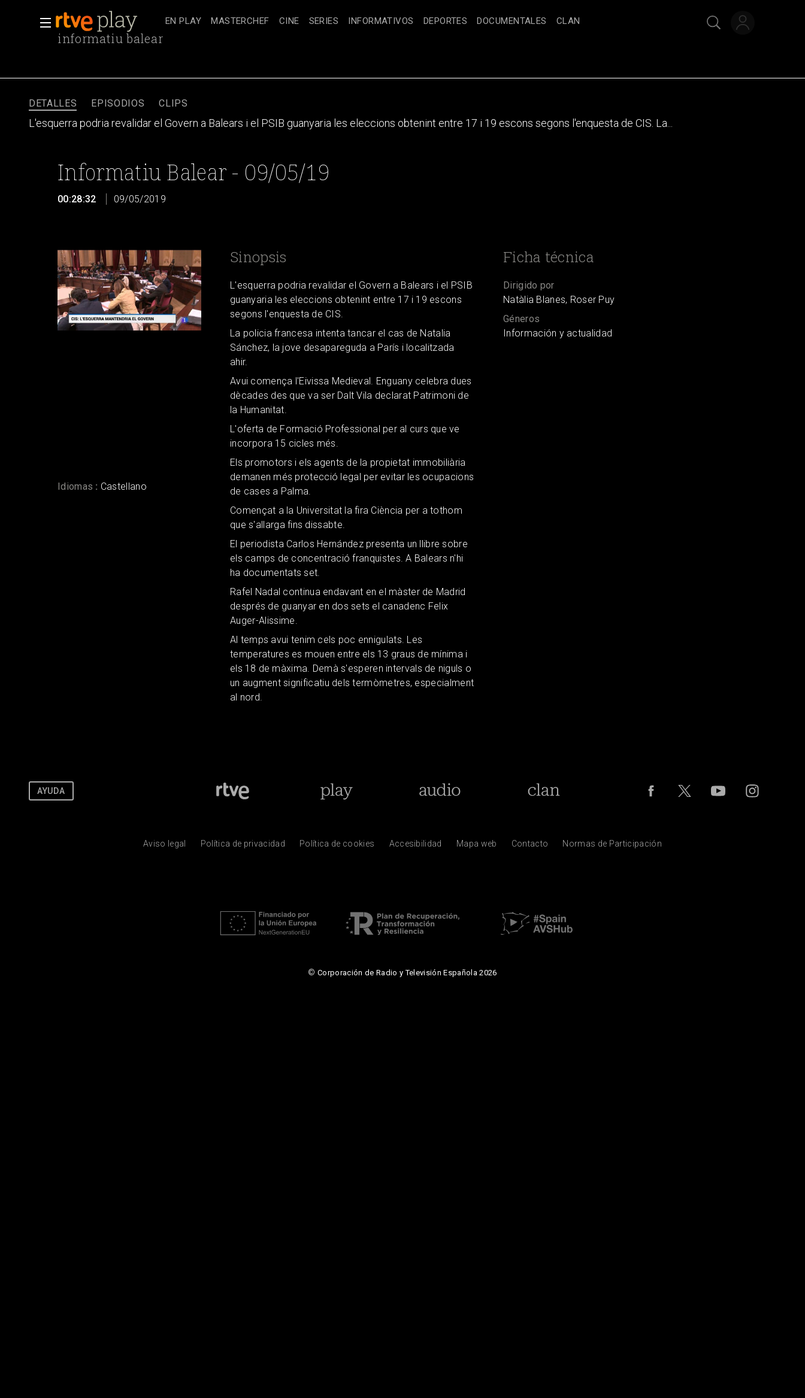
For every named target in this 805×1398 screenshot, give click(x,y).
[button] (42, 23)
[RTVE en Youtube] (718, 790)
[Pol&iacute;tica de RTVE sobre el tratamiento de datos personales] (243, 846)
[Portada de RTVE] (232, 790)
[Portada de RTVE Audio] (440, 790)
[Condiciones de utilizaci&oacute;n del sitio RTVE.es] (164, 846)
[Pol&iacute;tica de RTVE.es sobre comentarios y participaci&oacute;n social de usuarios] (612, 846)
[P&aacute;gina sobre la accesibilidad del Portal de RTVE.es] (415, 846)
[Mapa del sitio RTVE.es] (476, 846)
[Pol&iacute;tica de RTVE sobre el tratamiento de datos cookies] (336, 846)
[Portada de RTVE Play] (336, 790)
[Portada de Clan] (543, 790)
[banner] (108, 22)
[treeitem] (183, 22)
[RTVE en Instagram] (752, 790)
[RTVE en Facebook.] (651, 790)
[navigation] (416, 22)
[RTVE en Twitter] (684, 790)
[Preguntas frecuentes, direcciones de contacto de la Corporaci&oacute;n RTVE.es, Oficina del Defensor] (530, 846)
